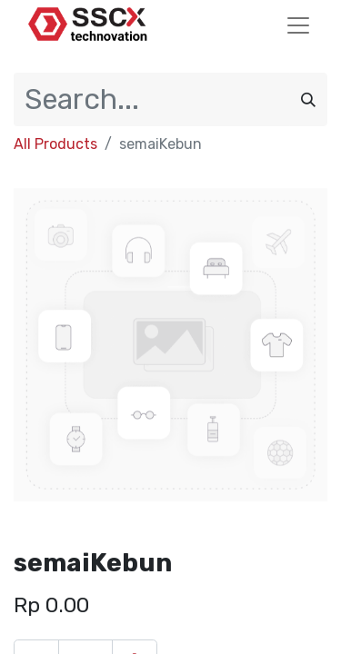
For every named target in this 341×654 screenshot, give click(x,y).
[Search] (308, 99)
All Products (55, 144)
